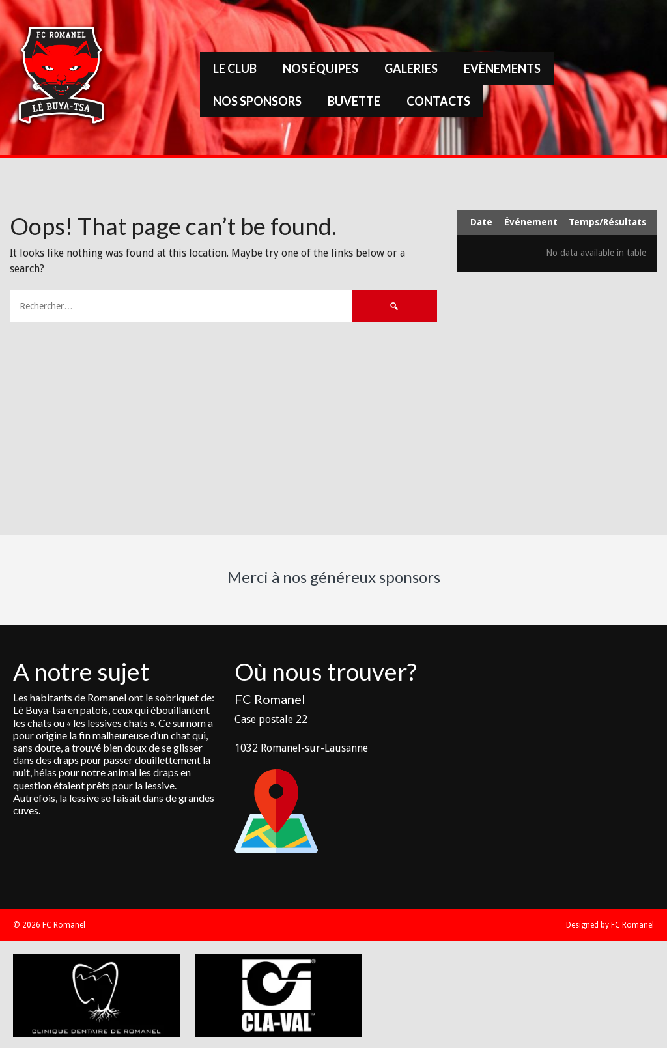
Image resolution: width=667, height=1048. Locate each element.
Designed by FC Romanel (610, 924)
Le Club (235, 68)
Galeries (411, 68)
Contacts (438, 101)
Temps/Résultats (607, 222)
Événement (531, 222)
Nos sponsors (257, 101)
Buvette (354, 101)
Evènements (502, 68)
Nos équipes (320, 68)
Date (481, 222)
